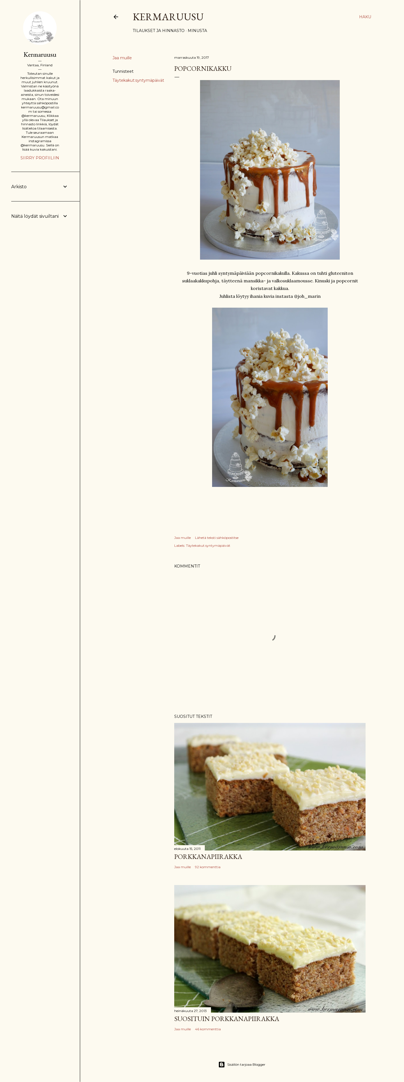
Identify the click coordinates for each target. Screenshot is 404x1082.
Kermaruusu (168, 16)
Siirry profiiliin (39, 157)
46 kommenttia (208, 1029)
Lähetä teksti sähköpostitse (216, 538)
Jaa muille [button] (122, 57)
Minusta (197, 30)
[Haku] (365, 17)
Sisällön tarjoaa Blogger (241, 1064)
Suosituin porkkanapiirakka (226, 1018)
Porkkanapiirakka (208, 856)
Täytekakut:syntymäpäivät (138, 80)
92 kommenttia (208, 867)
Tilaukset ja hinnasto (159, 30)
